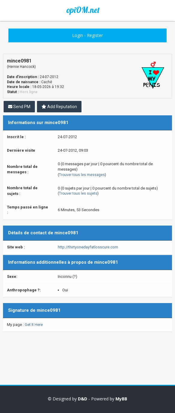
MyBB (121, 399)
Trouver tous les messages (82, 175)
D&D (82, 399)
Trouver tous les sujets (78, 193)
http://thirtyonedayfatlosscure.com (88, 247)
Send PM (19, 106)
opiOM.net (83, 10)
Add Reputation (59, 106)
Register (95, 35)
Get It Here (34, 324)
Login (77, 35)
